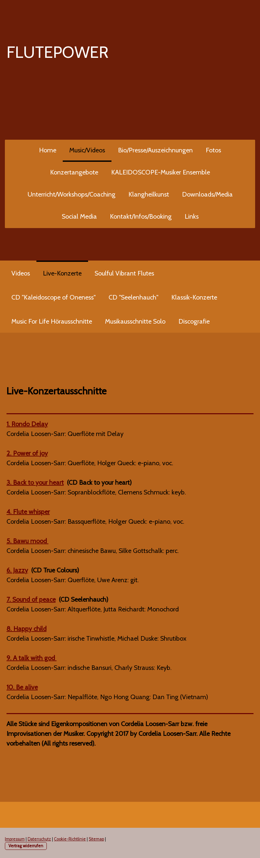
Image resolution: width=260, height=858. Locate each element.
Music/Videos (87, 150)
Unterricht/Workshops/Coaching (71, 194)
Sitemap (96, 839)
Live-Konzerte (62, 273)
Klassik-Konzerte (194, 297)
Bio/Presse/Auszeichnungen (155, 150)
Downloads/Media (207, 194)
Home (47, 150)
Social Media (79, 216)
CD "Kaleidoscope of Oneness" (53, 297)
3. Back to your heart (35, 482)
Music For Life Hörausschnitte (51, 321)
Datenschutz (39, 839)
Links (192, 216)
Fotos (213, 150)
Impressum (15, 839)
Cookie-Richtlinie (70, 839)
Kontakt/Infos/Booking (141, 216)
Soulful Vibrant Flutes (124, 273)
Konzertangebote (74, 172)
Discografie (194, 321)
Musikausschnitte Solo (135, 321)
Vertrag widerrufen (25, 845)
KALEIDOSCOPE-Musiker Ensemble (160, 172)
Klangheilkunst (148, 194)
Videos (20, 273)
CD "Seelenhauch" (133, 297)
